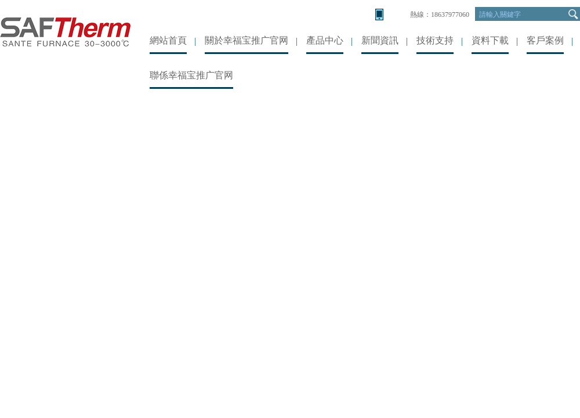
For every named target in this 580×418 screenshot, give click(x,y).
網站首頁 (168, 40)
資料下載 (490, 40)
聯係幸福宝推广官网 (191, 75)
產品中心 (324, 40)
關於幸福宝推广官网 (246, 40)
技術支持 (435, 40)
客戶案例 (545, 40)
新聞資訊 (379, 40)
